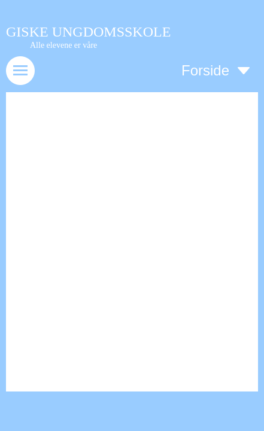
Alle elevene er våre (63, 45)
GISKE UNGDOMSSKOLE (88, 32)
